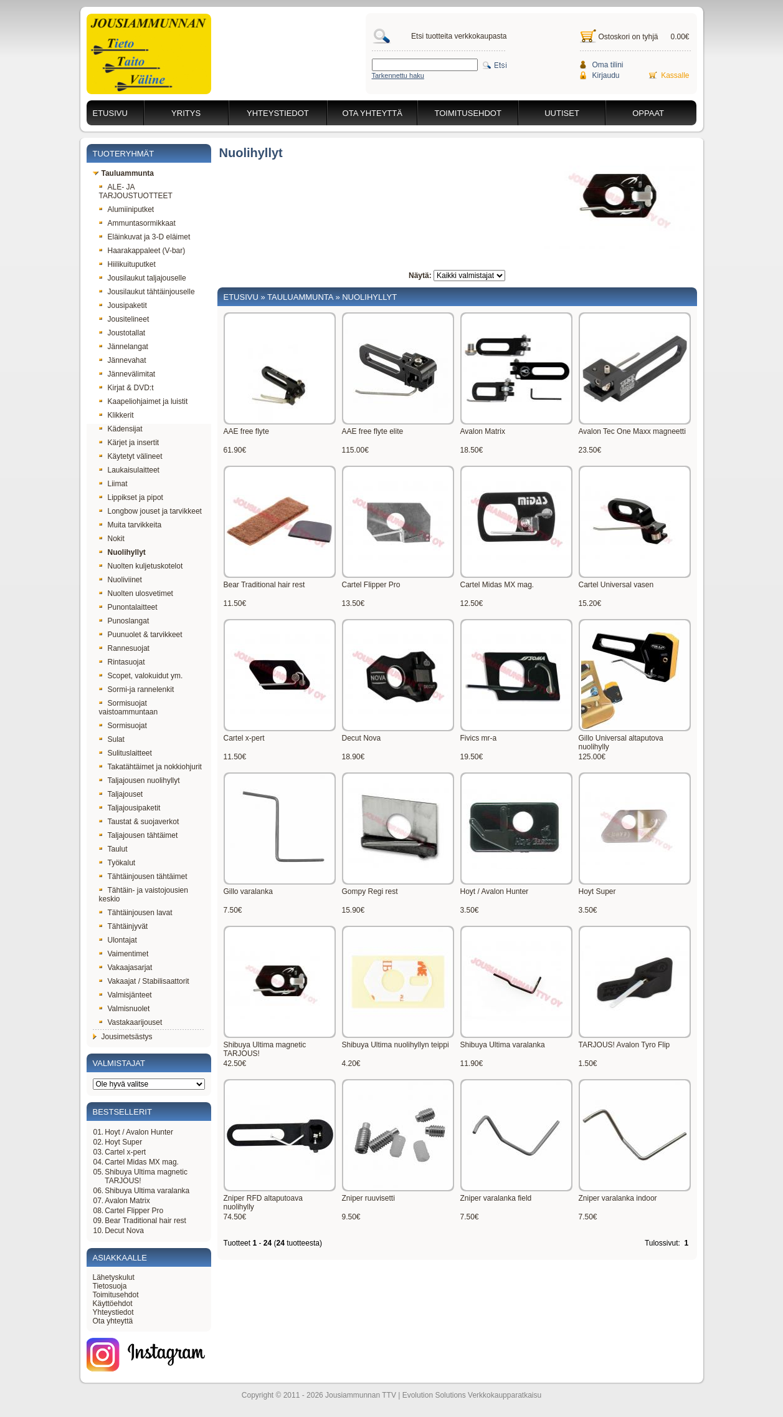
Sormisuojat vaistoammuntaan (128, 707)
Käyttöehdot (113, 1303)
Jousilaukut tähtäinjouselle (147, 291)
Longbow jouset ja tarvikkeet (150, 511)
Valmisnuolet (124, 1008)
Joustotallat (122, 333)
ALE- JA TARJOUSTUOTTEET (136, 191)
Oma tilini (608, 64)
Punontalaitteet (128, 607)
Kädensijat (121, 429)
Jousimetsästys (123, 1036)
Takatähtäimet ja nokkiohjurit (150, 766)
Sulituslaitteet (125, 753)
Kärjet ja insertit (129, 442)
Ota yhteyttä (372, 113)
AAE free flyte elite (373, 431)
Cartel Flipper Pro (134, 1210)
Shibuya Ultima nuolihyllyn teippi (395, 1044)
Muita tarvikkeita (130, 525)
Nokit (112, 538)
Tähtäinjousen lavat (136, 912)
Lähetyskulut (114, 1277)
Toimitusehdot (468, 113)
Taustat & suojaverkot (139, 821)
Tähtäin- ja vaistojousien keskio (143, 894)
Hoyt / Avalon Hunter (139, 1132)
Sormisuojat (123, 725)
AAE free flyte (246, 431)
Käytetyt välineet (131, 456)
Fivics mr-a (478, 738)
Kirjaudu (606, 75)
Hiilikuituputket (127, 264)
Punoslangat (124, 621)
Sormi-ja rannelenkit (136, 689)
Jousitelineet (124, 319)
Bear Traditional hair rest (145, 1220)
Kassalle (675, 75)
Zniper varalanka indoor (618, 1198)
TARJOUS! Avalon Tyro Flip (624, 1044)
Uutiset (561, 113)
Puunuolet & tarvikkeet (141, 634)
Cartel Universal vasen (616, 584)
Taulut (113, 849)
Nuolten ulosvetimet (136, 593)
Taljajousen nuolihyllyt (139, 780)
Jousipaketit (123, 305)
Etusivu (110, 113)
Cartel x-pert (125, 1152)
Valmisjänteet (125, 995)
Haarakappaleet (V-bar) (142, 250)
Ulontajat (118, 940)
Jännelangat (123, 346)
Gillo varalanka (248, 891)
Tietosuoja (110, 1286)
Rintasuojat (122, 662)
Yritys (186, 113)
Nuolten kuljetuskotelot (141, 566)
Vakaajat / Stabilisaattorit (144, 981)
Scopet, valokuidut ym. (141, 675)
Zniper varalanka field (496, 1198)
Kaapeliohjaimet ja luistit (143, 401)
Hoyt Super (123, 1142)
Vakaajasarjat (126, 967)
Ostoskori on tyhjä (628, 36)
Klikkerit (116, 415)
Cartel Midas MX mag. (142, 1162)
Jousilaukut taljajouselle (142, 278)
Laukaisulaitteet (129, 470)
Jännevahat (122, 360)
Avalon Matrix (127, 1200)
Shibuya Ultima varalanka (147, 1190)
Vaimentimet (124, 953)
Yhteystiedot (278, 113)
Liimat (113, 483)
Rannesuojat (124, 648)
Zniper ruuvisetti (368, 1198)
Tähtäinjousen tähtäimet (143, 876)
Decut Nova (124, 1230)
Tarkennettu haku (398, 75)
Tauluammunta (123, 173)
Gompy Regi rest (370, 891)
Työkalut (117, 862)
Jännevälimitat (127, 374)
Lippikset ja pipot (131, 497)
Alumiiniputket (126, 209)
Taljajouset (121, 794)
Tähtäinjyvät (123, 926)
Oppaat (648, 113)
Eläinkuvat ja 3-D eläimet (145, 237)
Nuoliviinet (120, 579)
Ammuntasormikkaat (137, 223)
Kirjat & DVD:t (126, 387)
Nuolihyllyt (122, 552)
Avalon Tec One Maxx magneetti (632, 431)
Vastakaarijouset (131, 1022)
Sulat (112, 739)
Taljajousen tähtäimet (138, 835)
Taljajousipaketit (130, 808)
